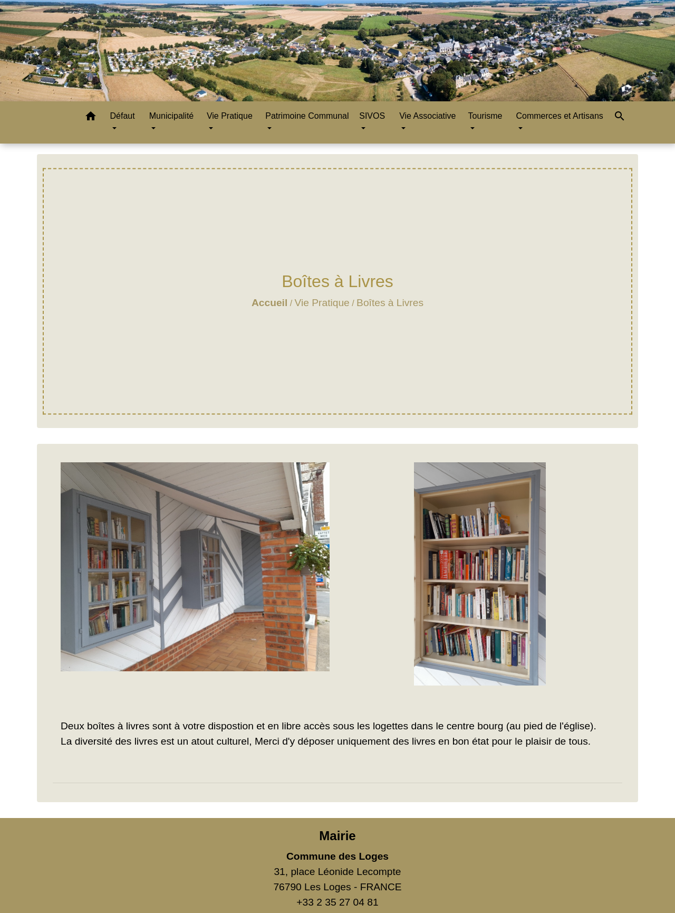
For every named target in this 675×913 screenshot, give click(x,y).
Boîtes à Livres (389, 302)
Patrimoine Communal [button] (307, 115)
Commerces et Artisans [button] (559, 115)
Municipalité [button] (171, 115)
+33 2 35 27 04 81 (337, 902)
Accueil (269, 302)
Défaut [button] (122, 115)
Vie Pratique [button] (230, 115)
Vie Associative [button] (427, 115)
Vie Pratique (322, 302)
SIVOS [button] (372, 115)
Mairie (337, 836)
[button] (90, 118)
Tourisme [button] (485, 115)
